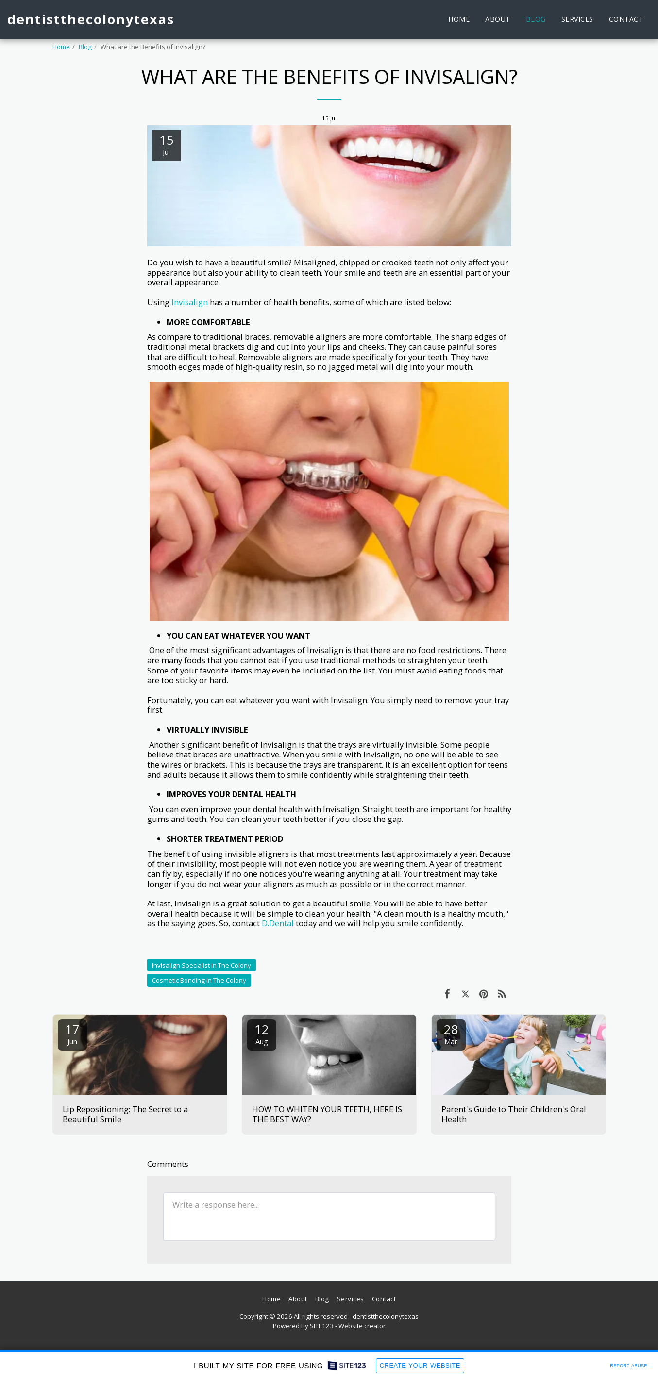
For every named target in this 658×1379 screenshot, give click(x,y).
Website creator (362, 1325)
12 (261, 1033)
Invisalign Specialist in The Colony (201, 965)
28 (451, 1033)
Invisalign (188, 302)
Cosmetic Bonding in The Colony (199, 980)
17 (72, 1033)
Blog (85, 46)
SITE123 (322, 1325)
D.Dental (279, 923)
